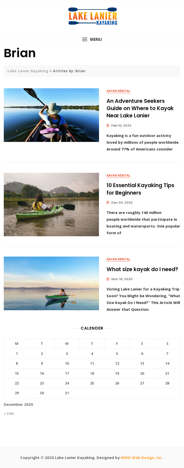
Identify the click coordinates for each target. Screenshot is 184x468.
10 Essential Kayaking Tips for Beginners (140, 189)
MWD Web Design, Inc (142, 457)
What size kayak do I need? (142, 269)
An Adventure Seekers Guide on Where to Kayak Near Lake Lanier (140, 108)
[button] (92, 39)
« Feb (9, 413)
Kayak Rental (118, 91)
